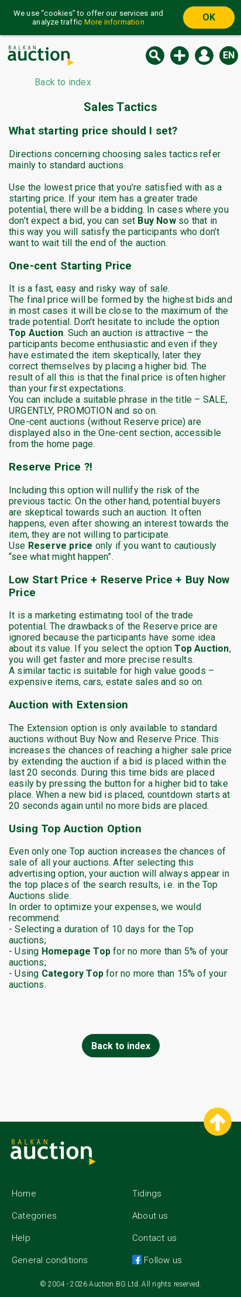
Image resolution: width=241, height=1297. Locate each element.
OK (208, 17)
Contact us (154, 1238)
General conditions (50, 1260)
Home (24, 1193)
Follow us (162, 1260)
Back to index (120, 1046)
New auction (179, 55)
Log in (204, 55)
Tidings (146, 1193)
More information (114, 22)
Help (21, 1238)
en (229, 55)
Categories (34, 1215)
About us (150, 1215)
